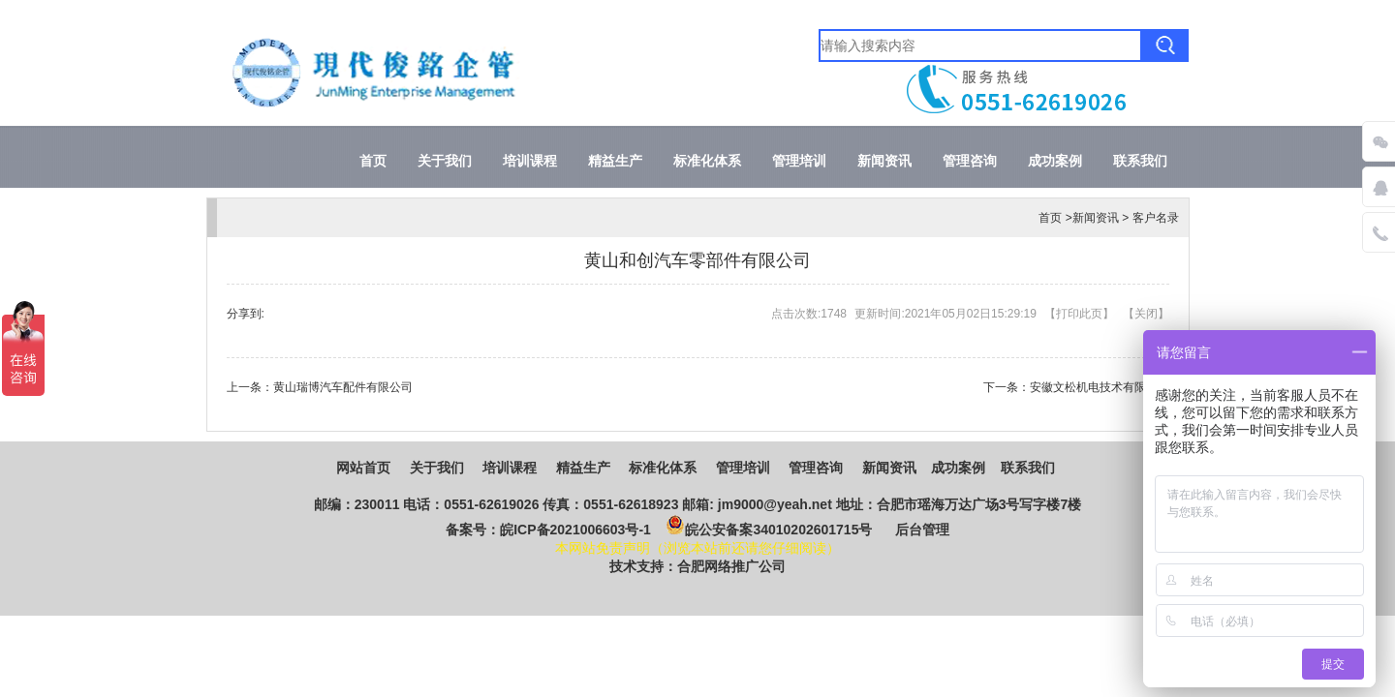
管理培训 (799, 161)
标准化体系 (707, 161)
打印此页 (1079, 313)
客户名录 (1155, 218)
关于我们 (445, 161)
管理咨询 (970, 161)
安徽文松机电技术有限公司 (1099, 387)
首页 (373, 161)
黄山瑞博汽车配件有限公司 (343, 387)
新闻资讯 (884, 161)
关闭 (1146, 313)
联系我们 (1140, 161)
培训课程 (530, 161)
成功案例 (1055, 161)
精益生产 (615, 161)
